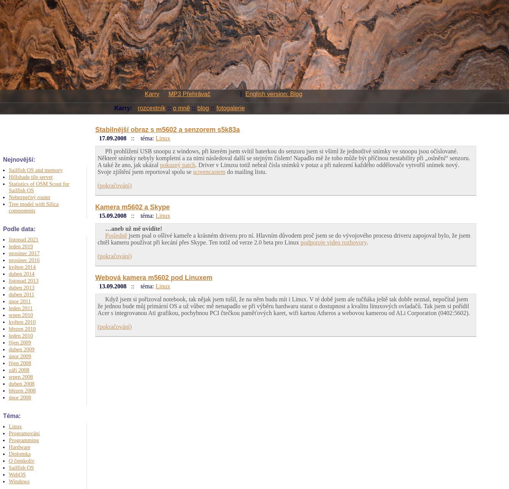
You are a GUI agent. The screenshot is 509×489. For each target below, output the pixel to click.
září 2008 (19, 370)
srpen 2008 (21, 377)
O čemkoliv (22, 461)
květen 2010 (22, 322)
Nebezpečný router (29, 197)
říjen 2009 (20, 342)
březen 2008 (22, 391)
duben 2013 (22, 288)
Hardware (19, 447)
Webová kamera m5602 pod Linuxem (154, 277)
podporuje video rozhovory (334, 242)
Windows (19, 481)
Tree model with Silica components (34, 207)
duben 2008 (22, 384)
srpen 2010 (21, 315)
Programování (24, 433)
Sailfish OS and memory (36, 170)
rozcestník (152, 108)
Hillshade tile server (31, 177)
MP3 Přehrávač (189, 94)
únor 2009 (20, 356)
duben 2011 (21, 294)
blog (203, 108)
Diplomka (20, 454)
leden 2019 (21, 246)
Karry (152, 94)
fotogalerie (230, 108)
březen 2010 (22, 329)
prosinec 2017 (24, 253)
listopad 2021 (23, 239)
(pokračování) (115, 185)
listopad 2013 (23, 281)
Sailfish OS (21, 468)
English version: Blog (273, 94)
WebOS (17, 474)
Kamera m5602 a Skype (132, 207)
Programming (24, 440)
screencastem (209, 172)
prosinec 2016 (24, 260)
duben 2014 (22, 274)
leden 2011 (21, 308)
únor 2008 (20, 397)
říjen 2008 (20, 363)
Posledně (116, 235)
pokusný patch (177, 165)
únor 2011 (20, 301)
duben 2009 (22, 349)
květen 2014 (22, 267)
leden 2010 (21, 336)
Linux (15, 426)
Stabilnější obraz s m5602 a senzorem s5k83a (167, 130)
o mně (181, 108)
